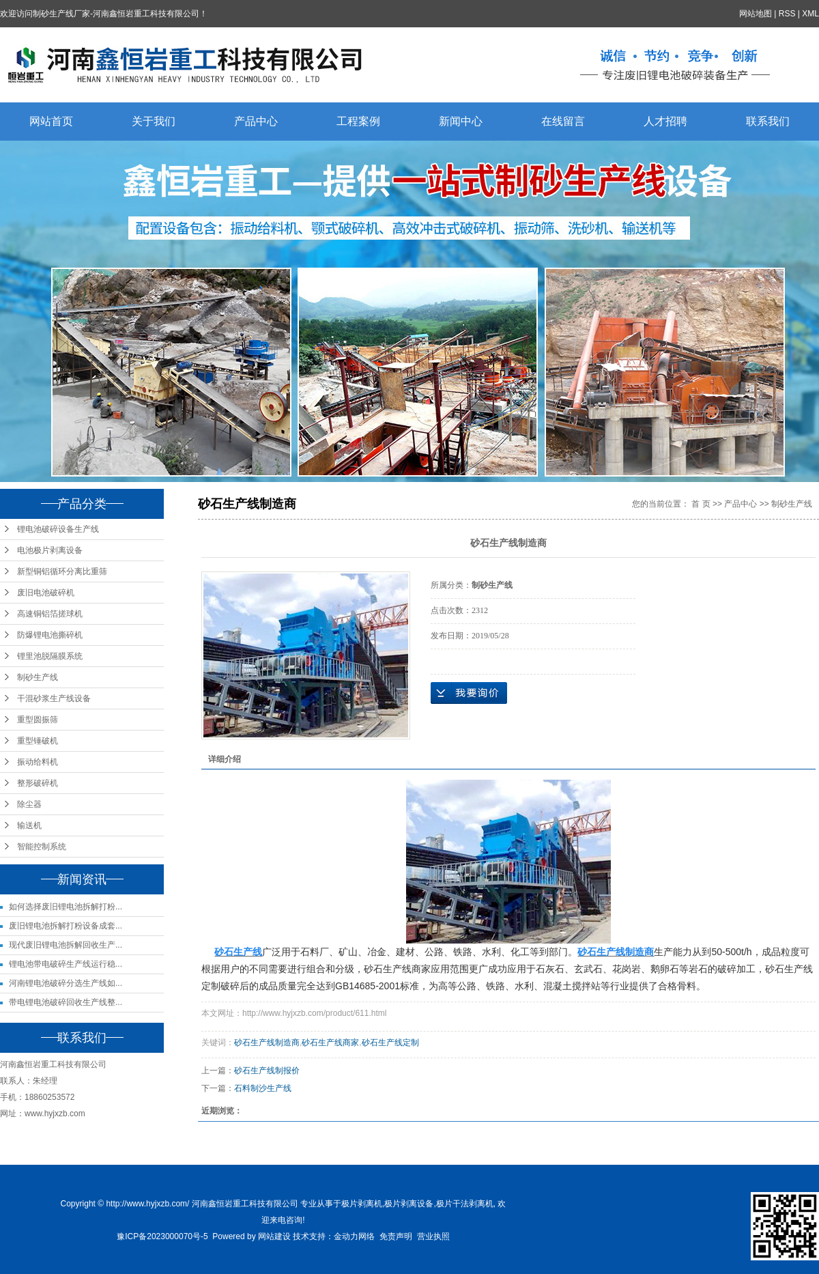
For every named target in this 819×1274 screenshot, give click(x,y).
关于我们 (153, 121)
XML (810, 13)
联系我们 (768, 121)
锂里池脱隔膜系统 (50, 656)
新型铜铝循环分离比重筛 (62, 571)
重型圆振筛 (37, 719)
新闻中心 (461, 121)
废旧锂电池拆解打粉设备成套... (65, 926)
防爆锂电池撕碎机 (50, 635)
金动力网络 (354, 1236)
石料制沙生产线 (262, 1088)
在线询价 (469, 693)
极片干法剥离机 (464, 1203)
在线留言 (563, 121)
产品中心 (256, 121)
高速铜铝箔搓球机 (50, 614)
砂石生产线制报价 (267, 1070)
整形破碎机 (37, 783)
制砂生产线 (37, 677)
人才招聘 (665, 121)
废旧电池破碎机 (45, 592)
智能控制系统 (41, 846)
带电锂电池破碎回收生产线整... (65, 1002)
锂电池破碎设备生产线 (58, 529)
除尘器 (29, 804)
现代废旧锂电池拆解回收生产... (65, 945)
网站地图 (755, 13)
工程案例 (358, 121)
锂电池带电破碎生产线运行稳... (65, 964)
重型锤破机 (37, 741)
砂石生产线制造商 (267, 1042)
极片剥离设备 (408, 1203)
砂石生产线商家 (330, 1042)
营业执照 (433, 1236)
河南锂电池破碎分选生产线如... (65, 983)
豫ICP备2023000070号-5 (162, 1236)
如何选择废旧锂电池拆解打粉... (65, 906)
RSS (787, 13)
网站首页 (51, 121)
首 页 (700, 504)
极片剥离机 (361, 1203)
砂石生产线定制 (390, 1042)
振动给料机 (37, 762)
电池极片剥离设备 (50, 550)
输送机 (29, 825)
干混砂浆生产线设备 (54, 698)
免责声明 (395, 1236)
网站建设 (274, 1236)
